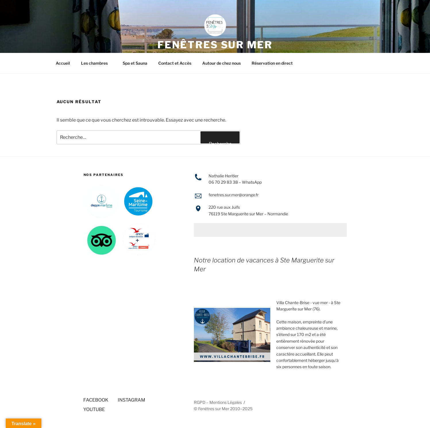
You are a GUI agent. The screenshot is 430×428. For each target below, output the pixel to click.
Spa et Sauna (135, 63)
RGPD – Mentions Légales (218, 402)
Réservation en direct (272, 63)
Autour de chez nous (221, 63)
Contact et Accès (174, 63)
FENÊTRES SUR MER (215, 45)
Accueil (63, 63)
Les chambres (97, 63)
